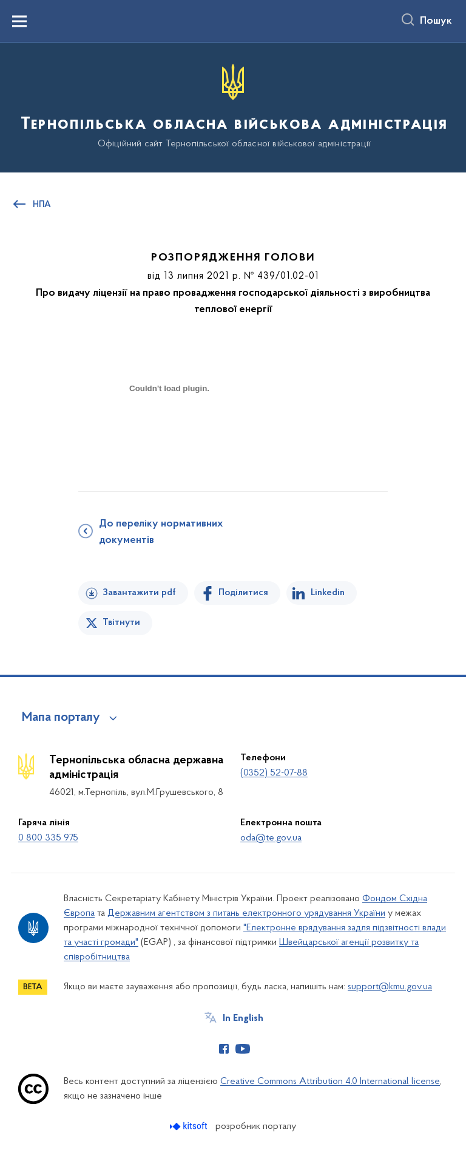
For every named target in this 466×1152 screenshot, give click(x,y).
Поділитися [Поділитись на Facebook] (243, 593)
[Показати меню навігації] (19, 21)
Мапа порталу (61, 717)
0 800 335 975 (48, 838)
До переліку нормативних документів (161, 532)
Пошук (436, 21)
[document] (169, 431)
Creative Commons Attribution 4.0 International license (330, 1081)
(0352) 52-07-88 (274, 773)
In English (243, 1018)
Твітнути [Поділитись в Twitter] (121, 622)
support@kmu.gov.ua (390, 987)
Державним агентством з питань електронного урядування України (246, 913)
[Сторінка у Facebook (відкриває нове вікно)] (224, 1048)
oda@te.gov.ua (271, 838)
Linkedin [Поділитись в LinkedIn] (328, 593)
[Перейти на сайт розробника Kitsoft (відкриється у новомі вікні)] (189, 1126)
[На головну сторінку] (233, 106)
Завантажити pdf (139, 593)
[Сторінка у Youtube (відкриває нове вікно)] (242, 1048)
